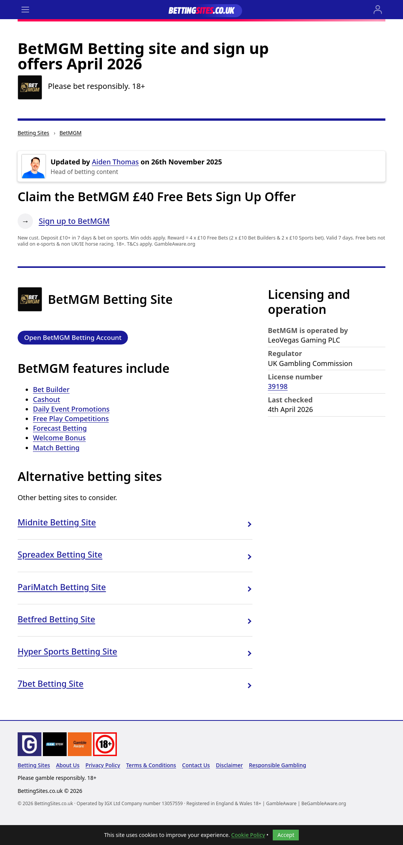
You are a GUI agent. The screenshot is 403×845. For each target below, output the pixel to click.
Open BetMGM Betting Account (72, 337)
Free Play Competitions (71, 418)
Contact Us (196, 765)
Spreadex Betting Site (60, 554)
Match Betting (56, 447)
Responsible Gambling (277, 765)
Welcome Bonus (59, 437)
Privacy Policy (102, 765)
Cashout (46, 399)
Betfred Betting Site (56, 619)
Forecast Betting (60, 428)
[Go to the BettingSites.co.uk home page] (201, 9)
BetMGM (70, 132)
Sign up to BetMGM (74, 221)
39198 (277, 386)
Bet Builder (51, 389)
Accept (285, 834)
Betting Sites (33, 132)
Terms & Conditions (151, 765)
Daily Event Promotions (71, 408)
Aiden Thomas (115, 161)
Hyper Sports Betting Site (67, 651)
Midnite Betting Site (57, 522)
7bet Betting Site (51, 683)
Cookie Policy (248, 834)
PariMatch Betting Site (62, 586)
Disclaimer (229, 765)
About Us (67, 765)
